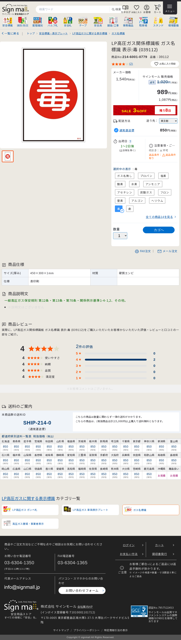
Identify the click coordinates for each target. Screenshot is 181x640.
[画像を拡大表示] (53, 95)
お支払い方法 (129, 554)
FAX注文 (143, 251)
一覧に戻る (11, 33)
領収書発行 (159, 554)
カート (159, 545)
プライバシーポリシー (87, 630)
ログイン (129, 545)
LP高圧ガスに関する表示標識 (28, 498)
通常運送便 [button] (126, 130)
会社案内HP (85, 606)
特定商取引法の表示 (116, 630)
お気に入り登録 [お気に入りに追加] (165, 64)
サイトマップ (61, 630)
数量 (116, 229)
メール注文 (167, 251)
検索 (116, 9)
